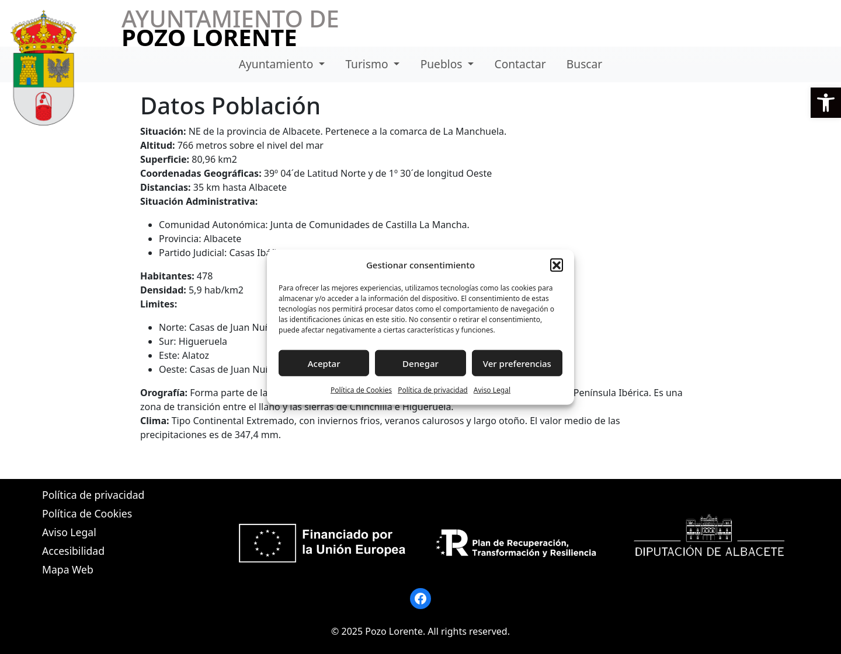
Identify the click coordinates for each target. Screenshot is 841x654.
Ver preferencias (517, 363)
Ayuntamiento (278, 64)
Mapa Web (67, 569)
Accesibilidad (73, 551)
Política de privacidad (433, 390)
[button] (826, 103)
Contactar (520, 64)
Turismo (368, 64)
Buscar (584, 64)
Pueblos (442, 64)
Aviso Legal (492, 390)
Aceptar (324, 363)
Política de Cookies (361, 390)
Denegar (420, 363)
